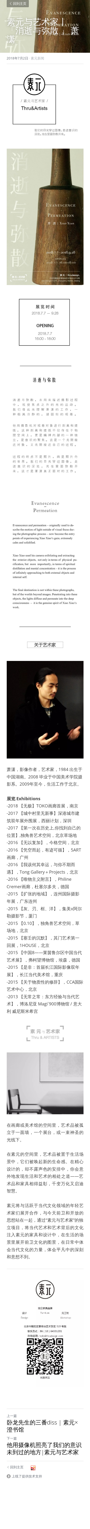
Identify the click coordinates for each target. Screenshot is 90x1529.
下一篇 (12, 1438)
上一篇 (12, 1415)
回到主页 (17, 3)
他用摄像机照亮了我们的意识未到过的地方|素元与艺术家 (44, 1448)
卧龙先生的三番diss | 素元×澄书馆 (42, 1426)
